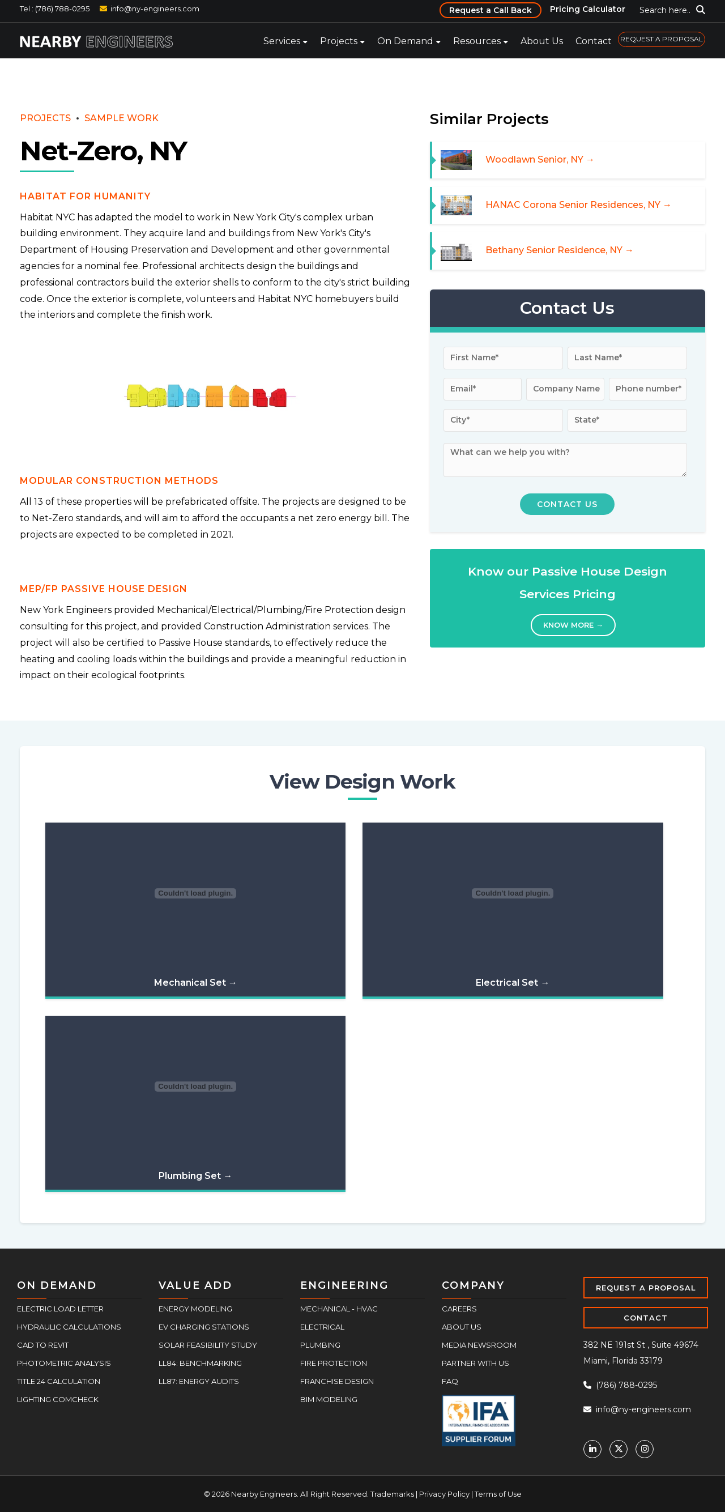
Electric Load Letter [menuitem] (60, 1308)
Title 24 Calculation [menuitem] (58, 1381)
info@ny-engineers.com (154, 8)
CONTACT (646, 1317)
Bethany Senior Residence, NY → (559, 250)
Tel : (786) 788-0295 (54, 8)
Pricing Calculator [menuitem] (587, 9)
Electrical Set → (512, 982)
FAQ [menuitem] (450, 1381)
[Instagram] (645, 1449)
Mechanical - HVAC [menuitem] (339, 1308)
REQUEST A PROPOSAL (646, 1287)
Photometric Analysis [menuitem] (64, 1363)
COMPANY (473, 1285)
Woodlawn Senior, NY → (540, 159)
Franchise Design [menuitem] (337, 1381)
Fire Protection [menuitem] (333, 1363)
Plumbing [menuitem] (320, 1344)
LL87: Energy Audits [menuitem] (199, 1381)
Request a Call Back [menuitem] (490, 10)
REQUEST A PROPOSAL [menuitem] (661, 39)
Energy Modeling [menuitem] (195, 1308)
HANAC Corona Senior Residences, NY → (578, 204)
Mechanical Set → (195, 982)
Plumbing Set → (195, 1175)
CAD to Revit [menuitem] (43, 1344)
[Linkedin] (592, 1449)
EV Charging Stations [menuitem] (204, 1326)
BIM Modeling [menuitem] (328, 1399)
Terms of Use (498, 1493)
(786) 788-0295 (620, 1385)
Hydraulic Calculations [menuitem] (69, 1326)
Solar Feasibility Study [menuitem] (208, 1344)
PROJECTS (45, 118)
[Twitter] (618, 1449)
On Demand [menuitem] (405, 41)
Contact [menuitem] (593, 41)
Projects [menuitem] (338, 41)
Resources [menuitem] (477, 41)
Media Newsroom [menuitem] (479, 1344)
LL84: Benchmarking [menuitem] (200, 1363)
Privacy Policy (444, 1493)
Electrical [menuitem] (322, 1326)
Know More (573, 624)
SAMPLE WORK (121, 118)
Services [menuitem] (281, 41)
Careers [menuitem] (459, 1308)
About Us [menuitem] (542, 41)
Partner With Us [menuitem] (475, 1363)
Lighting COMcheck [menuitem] (58, 1399)
